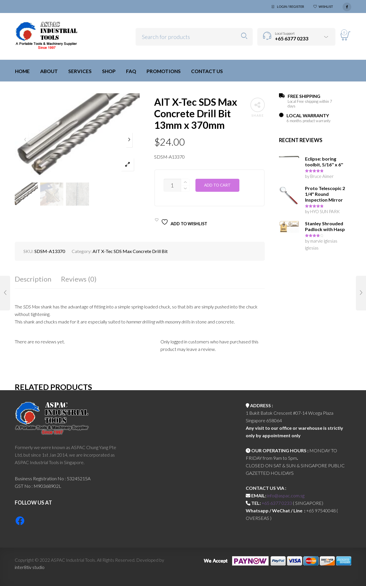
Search (244, 36)
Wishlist (326, 6)
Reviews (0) (79, 278)
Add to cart (217, 185)
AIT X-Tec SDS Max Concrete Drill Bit (130, 251)
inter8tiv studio (30, 567)
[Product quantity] (172, 185)
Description (33, 278)
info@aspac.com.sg (285, 495)
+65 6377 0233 (277, 503)
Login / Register (290, 6)
